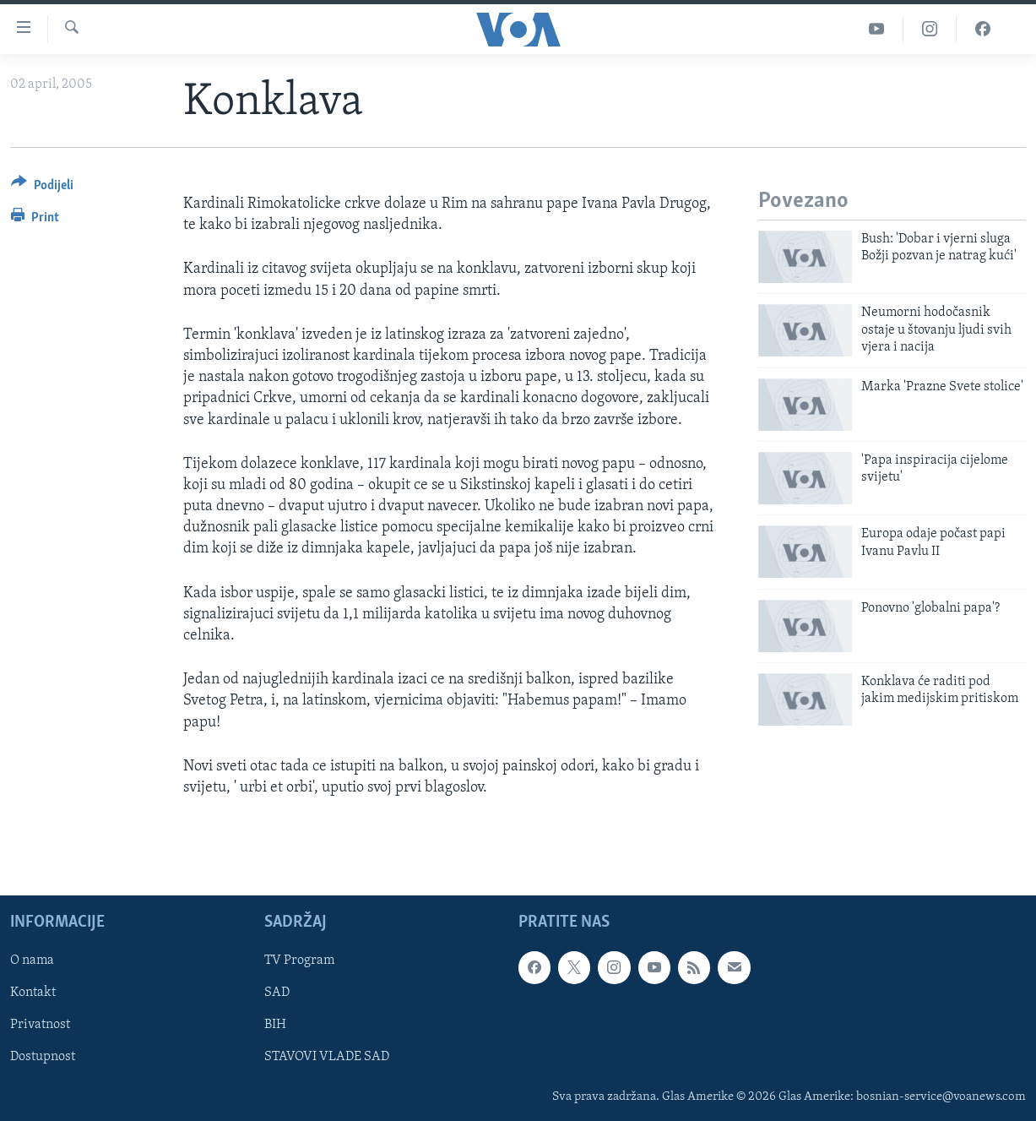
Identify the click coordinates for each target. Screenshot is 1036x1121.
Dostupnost (42, 1057)
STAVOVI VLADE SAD (326, 1057)
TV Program (299, 961)
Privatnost (40, 1025)
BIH (275, 1025)
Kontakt (33, 993)
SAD (277, 993)
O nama (32, 961)
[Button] (42, 188)
